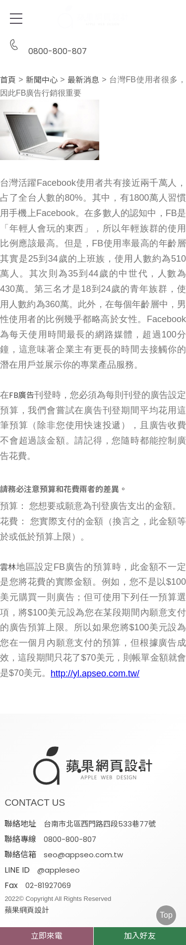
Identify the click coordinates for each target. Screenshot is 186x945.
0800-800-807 (45, 45)
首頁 (8, 80)
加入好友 (140, 936)
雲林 (8, 567)
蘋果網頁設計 (26, 910)
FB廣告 (21, 395)
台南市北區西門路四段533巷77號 (100, 824)
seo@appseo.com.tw (83, 854)
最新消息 (83, 80)
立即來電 (46, 936)
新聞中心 (42, 80)
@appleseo (58, 870)
